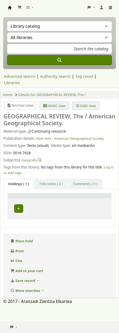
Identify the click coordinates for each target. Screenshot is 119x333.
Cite (16, 277)
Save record (23, 297)
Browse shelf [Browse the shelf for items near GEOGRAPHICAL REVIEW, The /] (77, 216)
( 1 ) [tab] (18, 183)
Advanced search (19, 76)
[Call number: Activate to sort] (76, 200)
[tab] (51, 184)
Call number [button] (73, 200)
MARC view (54, 105)
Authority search (55, 76)
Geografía (29, 160)
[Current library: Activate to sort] (50, 200)
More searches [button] (25, 307)
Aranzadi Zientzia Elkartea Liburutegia (10, 7)
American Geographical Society (79, 138)
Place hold (21, 257)
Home (8, 94)
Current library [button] (46, 200)
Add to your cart (26, 287)
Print (17, 267)
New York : (44, 138)
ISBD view (86, 105)
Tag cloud (84, 76)
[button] (19, 7)
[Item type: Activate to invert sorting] (22, 200)
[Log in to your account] (101, 7)
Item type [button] (18, 202)
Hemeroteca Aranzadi (49, 217)
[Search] (59, 60)
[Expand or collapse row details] (100, 221)
